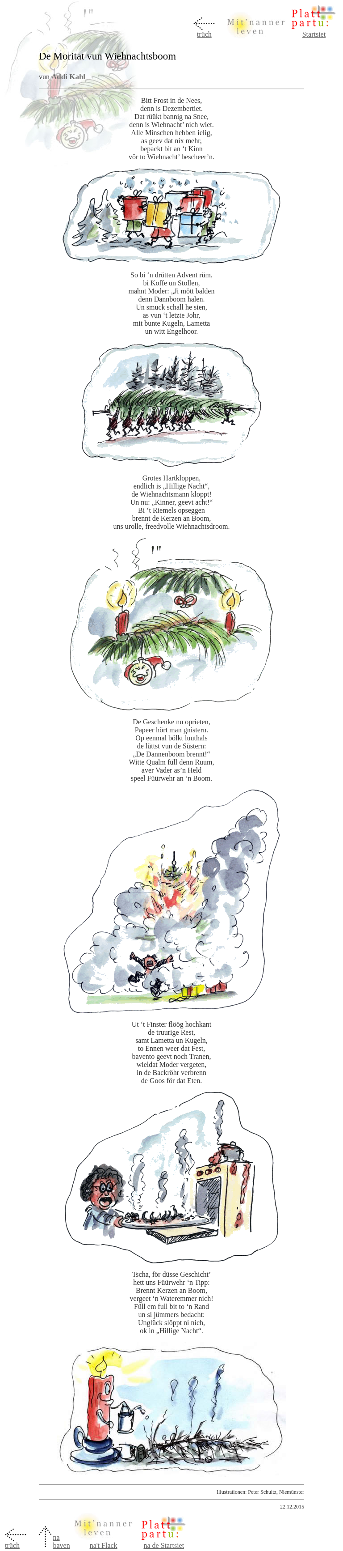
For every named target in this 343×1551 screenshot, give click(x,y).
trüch (204, 34)
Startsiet (314, 34)
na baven (61, 1541)
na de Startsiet (163, 1545)
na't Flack (103, 1545)
